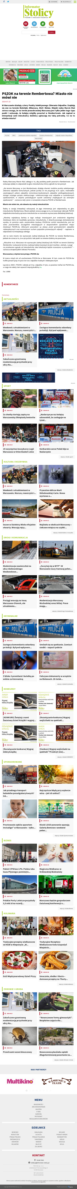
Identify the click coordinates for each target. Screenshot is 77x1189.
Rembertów (68, 62)
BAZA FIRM (51, 24)
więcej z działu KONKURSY (65, 757)
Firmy (38, 35)
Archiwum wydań (38, 1107)
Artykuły (33, 35)
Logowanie (53, 2)
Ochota (33, 62)
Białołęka (14, 62)
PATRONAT (38, 1116)
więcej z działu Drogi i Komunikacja (62, 611)
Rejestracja (66, 2)
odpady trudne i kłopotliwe (64, 135)
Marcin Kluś (38, 138)
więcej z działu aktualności (65, 370)
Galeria (38, 1109)
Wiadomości (38, 1104)
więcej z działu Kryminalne (65, 684)
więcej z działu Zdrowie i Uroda (63, 1060)
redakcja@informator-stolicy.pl (40, 1163)
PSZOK (7, 135)
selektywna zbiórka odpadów (27, 135)
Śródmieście (12, 65)
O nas (38, 1112)
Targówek (20, 65)
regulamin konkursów (38, 1119)
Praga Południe (59, 62)
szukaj (51, 32)
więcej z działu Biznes (66, 908)
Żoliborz (65, 65)
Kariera (38, 1114)
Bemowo (8, 62)
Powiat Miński (40, 62)
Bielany (20, 62)
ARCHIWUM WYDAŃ (25, 25)
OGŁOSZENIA (43, 24)
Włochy (55, 65)
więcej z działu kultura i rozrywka (63, 533)
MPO (14, 135)
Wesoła (43, 65)
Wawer (38, 65)
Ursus (26, 65)
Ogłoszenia (43, 35)
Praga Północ (49, 62)
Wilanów (49, 65)
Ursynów (32, 65)
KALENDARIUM (34, 24)
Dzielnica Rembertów (46, 135)
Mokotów (26, 62)
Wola (60, 65)
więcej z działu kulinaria (66, 984)
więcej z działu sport (67, 457)
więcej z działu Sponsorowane (64, 835)
